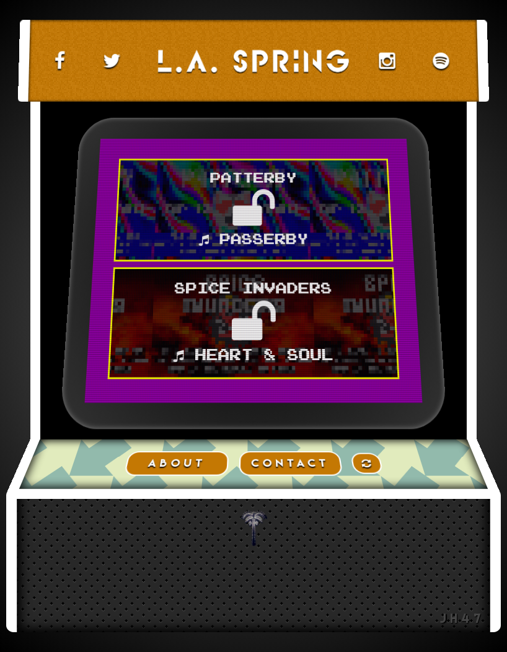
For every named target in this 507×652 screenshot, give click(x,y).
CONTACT (290, 463)
